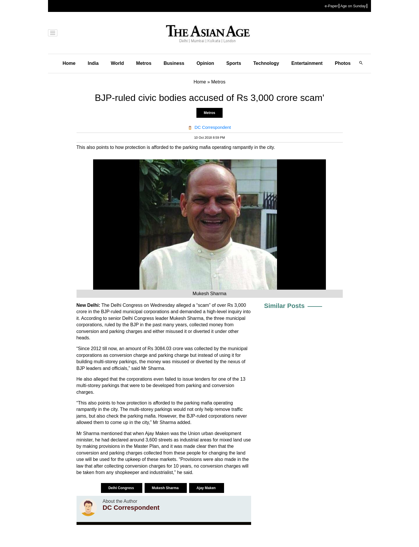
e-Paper (331, 6)
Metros (143, 63)
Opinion (205, 63)
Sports (233, 63)
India (93, 63)
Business (174, 63)
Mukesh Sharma (166, 488)
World (117, 63)
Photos (343, 63)
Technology (266, 63)
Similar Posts (284, 305)
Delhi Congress (121, 488)
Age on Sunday (353, 6)
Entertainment (307, 63)
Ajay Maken (206, 488)
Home (69, 63)
